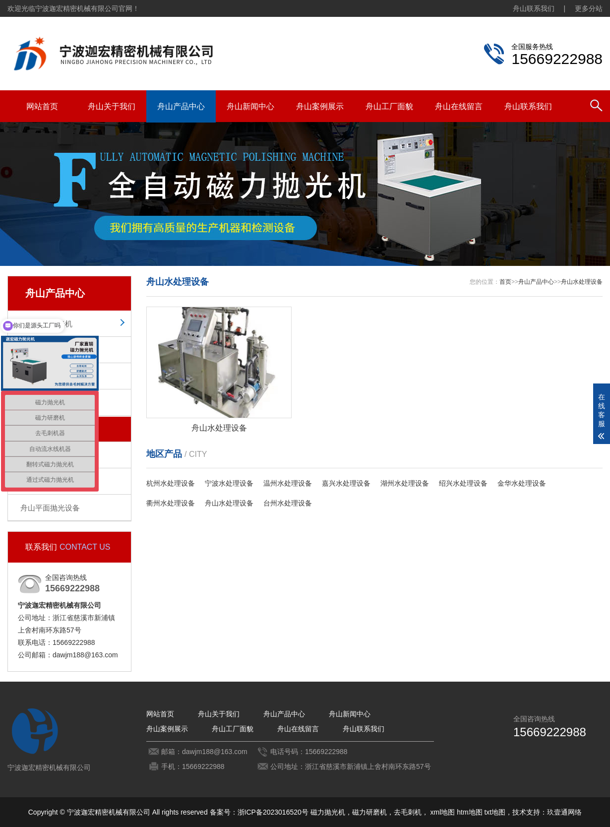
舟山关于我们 (111, 106)
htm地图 (469, 812)
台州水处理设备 (287, 503)
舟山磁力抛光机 (46, 323)
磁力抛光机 (327, 812)
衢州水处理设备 (170, 503)
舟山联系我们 (533, 8)
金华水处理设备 (521, 483)
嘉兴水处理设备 (346, 483)
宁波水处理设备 (229, 483)
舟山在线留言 (459, 106)
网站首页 (42, 106)
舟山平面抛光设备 (50, 508)
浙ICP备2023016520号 (273, 812)
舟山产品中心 (181, 106)
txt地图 (494, 812)
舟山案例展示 (320, 106)
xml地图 (442, 812)
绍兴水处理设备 (463, 483)
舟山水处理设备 (582, 281)
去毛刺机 (408, 812)
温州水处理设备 (287, 483)
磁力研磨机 (369, 812)
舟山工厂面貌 (389, 106)
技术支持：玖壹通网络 (547, 812)
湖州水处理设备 (404, 483)
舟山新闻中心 (250, 106)
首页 (505, 281)
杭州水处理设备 (170, 483)
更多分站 (589, 8)
